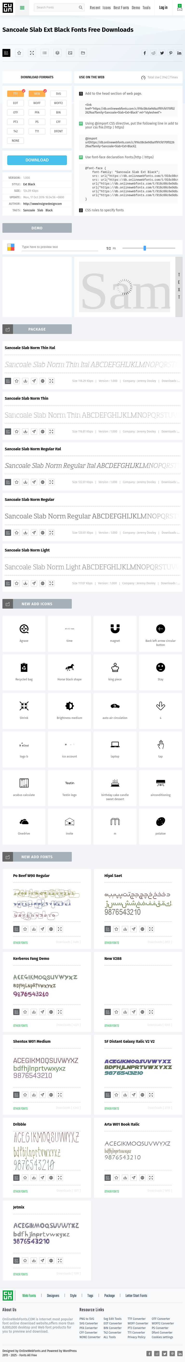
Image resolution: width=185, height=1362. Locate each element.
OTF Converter (161, 1319)
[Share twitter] (162, 53)
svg (58, 93)
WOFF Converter (138, 1323)
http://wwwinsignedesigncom (42, 204)
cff (58, 122)
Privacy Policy (136, 1337)
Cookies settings (162, 1337)
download (37, 160)
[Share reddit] (153, 53)
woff (36, 103)
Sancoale (29, 210)
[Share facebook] (145, 53)
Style (73, 1296)
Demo (136, 8)
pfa (37, 112)
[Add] (6, 53)
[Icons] (70, 53)
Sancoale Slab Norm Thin (26, 398)
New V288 (113, 958)
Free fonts (8, 8)
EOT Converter (113, 1323)
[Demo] (32, 53)
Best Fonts (121, 8)
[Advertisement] (38, 287)
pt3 (15, 122)
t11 (37, 131)
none (15, 140)
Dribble (19, 1124)
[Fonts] (83, 53)
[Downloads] (25, 381)
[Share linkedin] (179, 53)
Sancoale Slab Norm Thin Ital (30, 347)
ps (37, 122)
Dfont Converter (162, 1332)
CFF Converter (88, 1332)
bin (58, 112)
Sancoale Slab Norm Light (27, 550)
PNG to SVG (86, 1319)
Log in (163, 7)
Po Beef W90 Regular (31, 875)
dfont (58, 131)
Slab (40, 210)
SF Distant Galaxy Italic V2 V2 (130, 1041)
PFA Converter (88, 1328)
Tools (147, 8)
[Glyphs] (45, 53)
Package (109, 1296)
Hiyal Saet (113, 875)
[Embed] (43, 381)
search (80, 7)
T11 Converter (136, 1332)
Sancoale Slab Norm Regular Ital (33, 449)
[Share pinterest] (171, 53)
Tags (90, 1296)
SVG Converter (88, 1323)
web (37, 93)
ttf (15, 93)
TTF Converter (136, 1319)
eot (15, 103)
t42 (15, 131)
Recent (95, 8)
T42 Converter (112, 1332)
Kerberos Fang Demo (31, 958)
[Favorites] (19, 53)
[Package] (57, 53)
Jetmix (18, 1207)
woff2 (58, 103)
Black (49, 210)
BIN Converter (113, 1328)
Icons (107, 8)
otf (15, 112)
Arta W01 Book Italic (122, 1124)
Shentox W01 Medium (32, 1041)
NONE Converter (89, 1337)
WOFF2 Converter (163, 1323)
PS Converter (160, 1328)
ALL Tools (110, 1337)
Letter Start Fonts (136, 1296)
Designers (53, 1296)
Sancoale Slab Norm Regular (29, 499)
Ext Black (29, 184)
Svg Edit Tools (113, 1319)
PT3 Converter (137, 1328)
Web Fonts (29, 1296)
